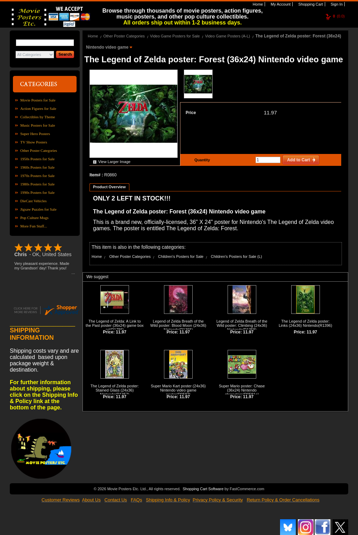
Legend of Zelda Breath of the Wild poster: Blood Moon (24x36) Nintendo (178, 325)
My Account (280, 4)
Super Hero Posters (35, 134)
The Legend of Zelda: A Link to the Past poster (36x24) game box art (115, 325)
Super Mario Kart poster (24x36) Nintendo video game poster (178, 390)
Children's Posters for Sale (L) (236, 256)
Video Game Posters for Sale (175, 36)
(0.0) (339, 16)
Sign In (336, 4)
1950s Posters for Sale (37, 159)
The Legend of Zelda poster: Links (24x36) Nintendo (304, 323)
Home (257, 4)
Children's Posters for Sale (180, 256)
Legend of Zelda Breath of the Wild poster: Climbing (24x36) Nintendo (241, 325)
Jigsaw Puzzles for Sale (38, 209)
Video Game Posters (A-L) (227, 36)
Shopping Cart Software (202, 489)
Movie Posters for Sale (38, 100)
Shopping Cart (310, 4)
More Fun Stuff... (33, 226)
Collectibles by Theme (37, 117)
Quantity (201, 160)
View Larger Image (114, 162)
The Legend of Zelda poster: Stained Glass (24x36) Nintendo (115, 390)
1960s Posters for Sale (37, 167)
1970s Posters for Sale (37, 176)
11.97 (270, 112)
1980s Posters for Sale (37, 184)
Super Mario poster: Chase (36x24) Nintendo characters (242, 390)
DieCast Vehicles (33, 201)
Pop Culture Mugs (34, 218)
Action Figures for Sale (38, 108)
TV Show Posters (33, 142)
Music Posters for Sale (37, 125)
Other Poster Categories (38, 150)
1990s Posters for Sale (37, 192)
